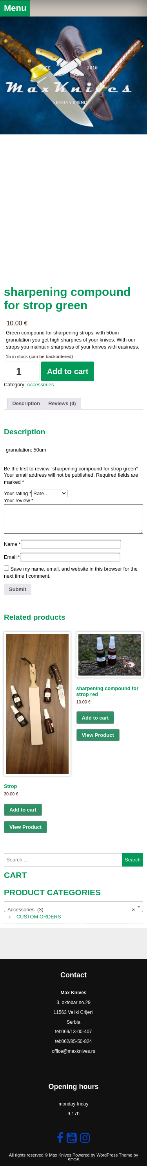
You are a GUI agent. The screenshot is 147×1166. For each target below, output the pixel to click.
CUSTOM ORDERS (38, 917)
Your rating (17, 493)
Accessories (40, 384)
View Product (25, 827)
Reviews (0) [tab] (62, 403)
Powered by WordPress (95, 1155)
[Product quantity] (22, 372)
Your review (18, 500)
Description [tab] (26, 403)
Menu (15, 8)
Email (12, 557)
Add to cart (68, 371)
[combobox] (73, 906)
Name (12, 544)
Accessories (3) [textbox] (71, 909)
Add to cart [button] (22, 810)
